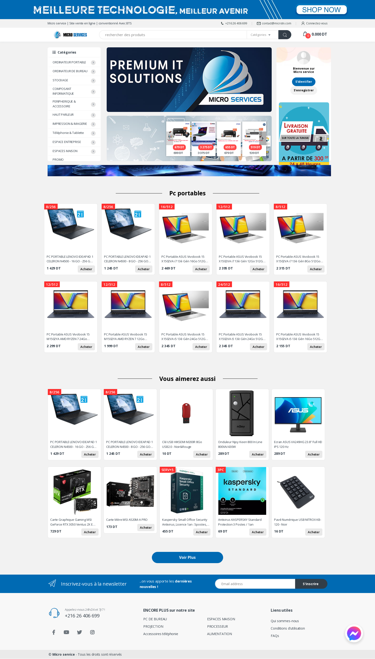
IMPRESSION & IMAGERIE (70, 123)
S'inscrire (311, 584)
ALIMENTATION (219, 634)
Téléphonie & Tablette (68, 133)
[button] (263, 34)
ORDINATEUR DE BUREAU (70, 71)
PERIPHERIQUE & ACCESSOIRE (64, 103)
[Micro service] (62, 34)
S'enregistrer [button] (304, 90)
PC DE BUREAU (155, 619)
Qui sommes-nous (285, 621)
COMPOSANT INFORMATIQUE (63, 91)
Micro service (63, 654)
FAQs (275, 635)
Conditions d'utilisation (288, 628)
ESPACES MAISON (65, 151)
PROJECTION (153, 626)
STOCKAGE (60, 80)
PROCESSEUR (217, 626)
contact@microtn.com (274, 23)
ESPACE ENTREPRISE (67, 142)
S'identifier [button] (303, 82)
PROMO (58, 159)
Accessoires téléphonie (160, 634)
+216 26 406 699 (233, 23)
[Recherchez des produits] (173, 34)
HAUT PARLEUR (63, 114)
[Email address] (255, 584)
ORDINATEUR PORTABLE (69, 62)
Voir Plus (187, 557)
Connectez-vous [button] (314, 23)
